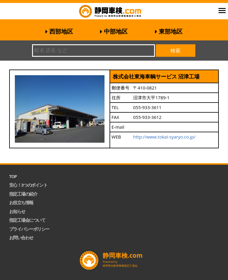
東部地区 (171, 31)
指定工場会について (27, 220)
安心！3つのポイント (28, 185)
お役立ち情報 (21, 202)
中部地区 (116, 31)
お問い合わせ (21, 237)
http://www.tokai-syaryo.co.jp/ (164, 137)
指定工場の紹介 (23, 194)
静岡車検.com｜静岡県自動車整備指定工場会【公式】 (118, 12)
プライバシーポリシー (29, 229)
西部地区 (61, 31)
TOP (13, 176)
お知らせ (17, 211)
